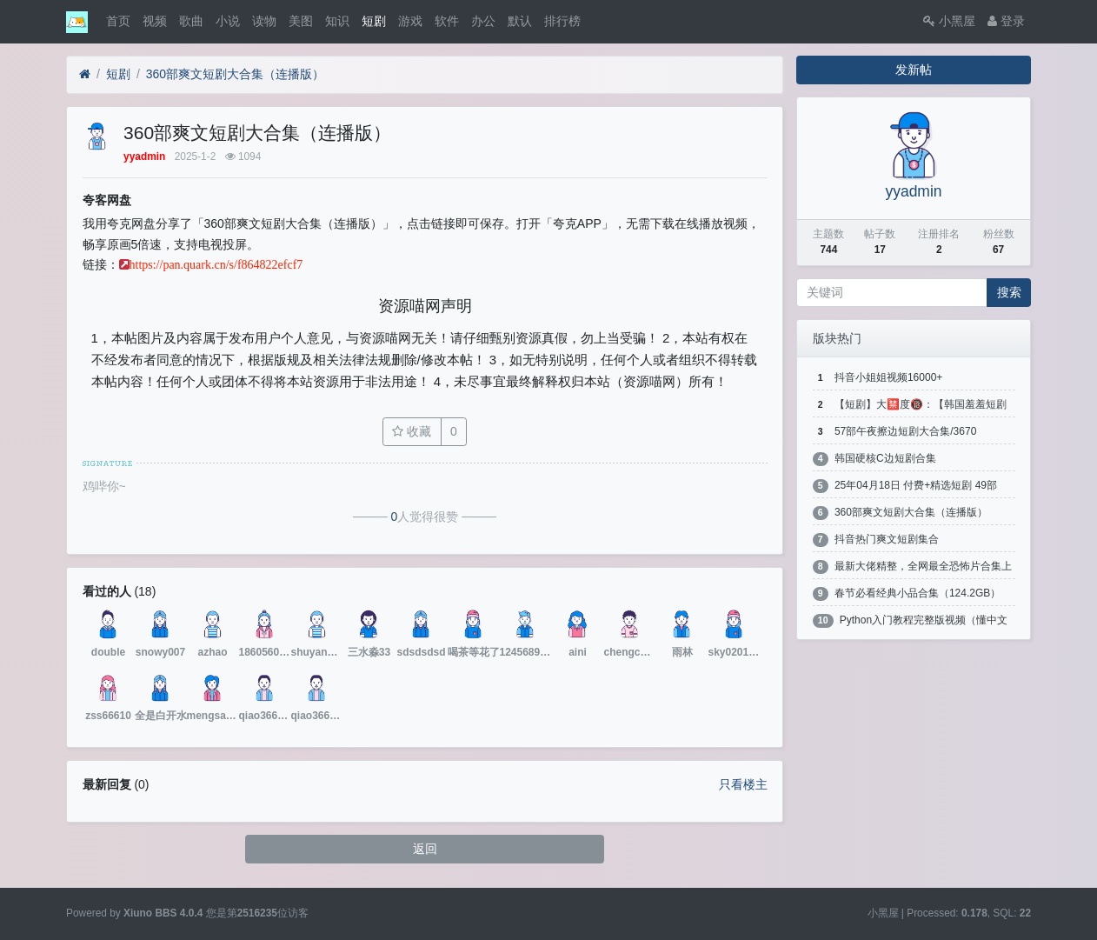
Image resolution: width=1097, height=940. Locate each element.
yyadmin (913, 191)
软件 (447, 21)
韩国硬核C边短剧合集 (885, 458)
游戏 (410, 21)
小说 (228, 21)
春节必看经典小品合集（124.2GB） (917, 593)
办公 (483, 21)
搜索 (1009, 292)
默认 (520, 21)
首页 (118, 21)
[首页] (84, 74)
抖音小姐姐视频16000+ (888, 377)
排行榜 (562, 21)
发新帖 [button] (913, 70)
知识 (337, 21)
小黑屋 (949, 21)
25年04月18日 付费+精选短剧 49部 (915, 485)
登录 (1006, 21)
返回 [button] (425, 849)
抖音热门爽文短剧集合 (886, 539)
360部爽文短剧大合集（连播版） (235, 74)
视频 (155, 21)
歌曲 (191, 21)
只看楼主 (743, 784)
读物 (264, 21)
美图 (301, 21)
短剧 (374, 21)
